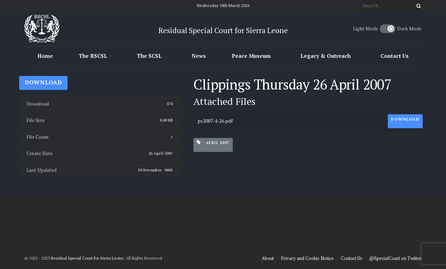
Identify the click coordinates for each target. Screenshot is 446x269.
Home (45, 55)
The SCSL (149, 55)
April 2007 (213, 142)
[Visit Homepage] (41, 28)
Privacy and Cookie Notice (307, 258)
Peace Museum (251, 55)
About (268, 258)
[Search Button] (417, 5)
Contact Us (394, 55)
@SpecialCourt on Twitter (395, 258)
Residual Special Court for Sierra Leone (87, 258)
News (199, 55)
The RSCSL (93, 55)
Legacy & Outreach (325, 55)
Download (43, 82)
